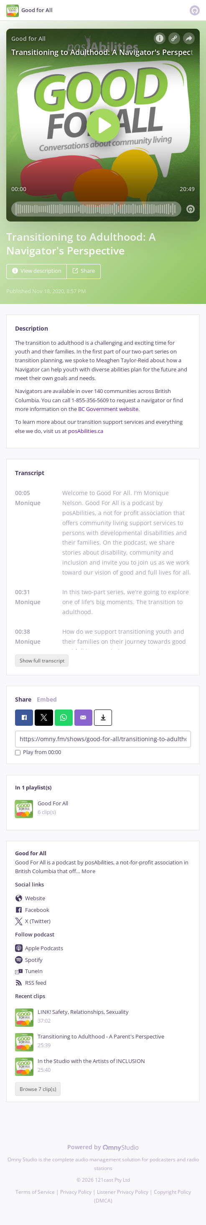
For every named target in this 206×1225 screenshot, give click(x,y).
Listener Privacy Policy (122, 1191)
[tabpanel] (103, 387)
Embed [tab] (47, 699)
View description (36, 270)
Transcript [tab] (29, 473)
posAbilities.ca (85, 431)
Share (83, 270)
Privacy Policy (76, 1191)
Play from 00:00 (38, 752)
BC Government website (108, 409)
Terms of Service (35, 1191)
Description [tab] (31, 328)
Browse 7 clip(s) (38, 1089)
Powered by (103, 1147)
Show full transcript (42, 660)
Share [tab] (23, 699)
